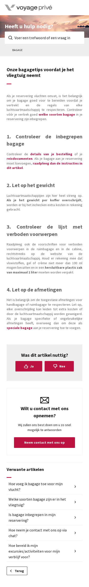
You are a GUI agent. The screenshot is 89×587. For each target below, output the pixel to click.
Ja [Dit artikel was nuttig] (32, 366)
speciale (13, 328)
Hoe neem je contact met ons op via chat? (38, 533)
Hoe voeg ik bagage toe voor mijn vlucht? (36, 486)
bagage (69, 114)
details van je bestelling (51, 154)
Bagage (17, 50)
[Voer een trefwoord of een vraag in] (44, 38)
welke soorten (51, 114)
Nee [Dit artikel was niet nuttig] (62, 366)
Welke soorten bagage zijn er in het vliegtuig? (37, 502)
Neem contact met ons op (44, 442)
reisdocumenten (20, 158)
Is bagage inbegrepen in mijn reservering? (32, 517)
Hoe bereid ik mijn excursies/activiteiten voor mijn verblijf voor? (34, 551)
